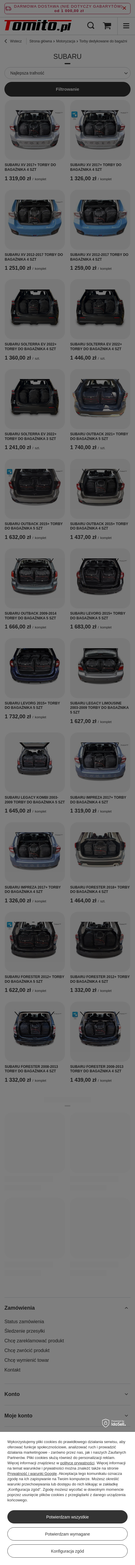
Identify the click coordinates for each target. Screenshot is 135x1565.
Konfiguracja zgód (67, 1551)
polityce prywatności (77, 1463)
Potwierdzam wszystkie (67, 1517)
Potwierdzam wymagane (67, 1534)
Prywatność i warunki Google (32, 1473)
